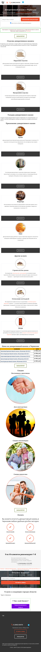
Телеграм (28, 31)
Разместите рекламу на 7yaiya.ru (20, 606)
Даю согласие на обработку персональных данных (20, 23)
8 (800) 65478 (15, 2)
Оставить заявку (20, 631)
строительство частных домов (19, 273)
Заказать (20, 77)
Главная (2, 568)
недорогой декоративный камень (23, 12)
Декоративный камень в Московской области (29, 568)
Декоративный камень (11, 568)
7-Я (3, 615)
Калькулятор (21, 36)
